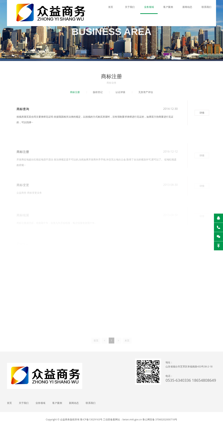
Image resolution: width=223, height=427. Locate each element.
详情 (201, 113)
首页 (110, 7)
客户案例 (168, 7)
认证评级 (120, 92)
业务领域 (149, 7)
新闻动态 (187, 7)
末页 (127, 342)
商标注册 (75, 92)
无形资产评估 (145, 92)
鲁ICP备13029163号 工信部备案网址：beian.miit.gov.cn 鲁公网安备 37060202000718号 (128, 419)
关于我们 (130, 7)
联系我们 (206, 7)
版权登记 (98, 92)
